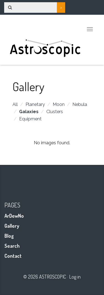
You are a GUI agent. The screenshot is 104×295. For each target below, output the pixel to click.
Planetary (35, 104)
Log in (75, 277)
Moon (59, 104)
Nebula (79, 104)
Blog (9, 236)
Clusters (54, 111)
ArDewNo (14, 216)
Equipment (30, 119)
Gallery (11, 226)
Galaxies (29, 111)
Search (12, 246)
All (15, 104)
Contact (13, 256)
